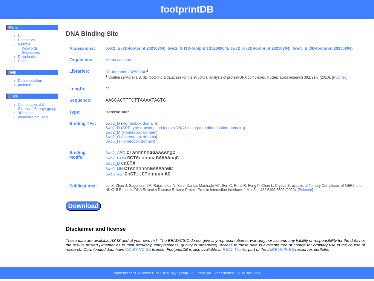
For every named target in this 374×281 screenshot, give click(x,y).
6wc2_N (112, 123)
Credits (23, 61)
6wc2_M (112, 132)
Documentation (30, 81)
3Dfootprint (27, 113)
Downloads (27, 57)
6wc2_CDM (115, 158)
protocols (25, 85)
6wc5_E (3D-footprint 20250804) (323, 48)
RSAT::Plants (234, 249)
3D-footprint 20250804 (125, 72)
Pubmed (340, 78)
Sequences (31, 53)
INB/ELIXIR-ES (280, 249)
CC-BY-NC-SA (138, 249)
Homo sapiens (118, 59)
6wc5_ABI (114, 174)
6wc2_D (112, 128)
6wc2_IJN (114, 169)
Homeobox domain (139, 123)
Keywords (30, 48)
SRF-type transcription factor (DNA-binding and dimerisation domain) (183, 128)
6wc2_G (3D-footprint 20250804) (198, 48)
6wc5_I (111, 141)
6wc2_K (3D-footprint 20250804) (260, 48)
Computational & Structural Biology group (37, 107)
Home (22, 36)
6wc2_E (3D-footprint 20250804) (135, 48)
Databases (26, 40)
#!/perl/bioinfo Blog (32, 117)
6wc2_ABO (115, 152)
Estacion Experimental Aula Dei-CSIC (229, 274)
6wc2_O (112, 137)
